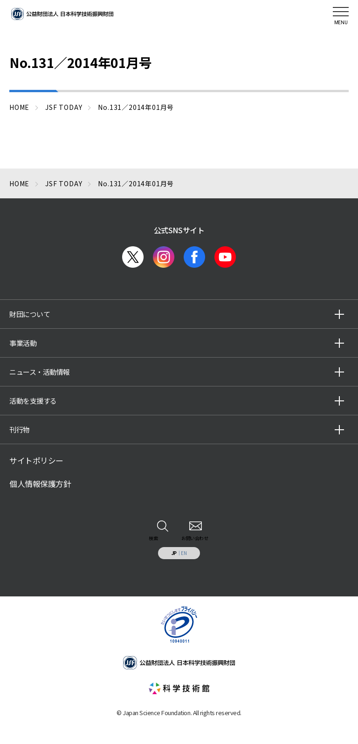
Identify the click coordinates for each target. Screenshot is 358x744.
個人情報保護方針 (40, 483)
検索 (153, 537)
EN (183, 552)
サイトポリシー (36, 460)
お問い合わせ (194, 537)
